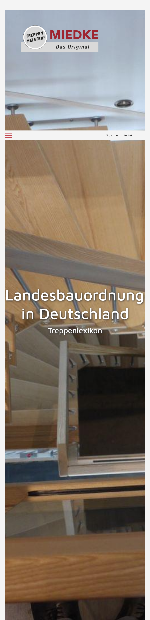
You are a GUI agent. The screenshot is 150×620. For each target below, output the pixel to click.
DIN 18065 (44, 552)
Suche (112, 4)
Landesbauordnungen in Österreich (120, 501)
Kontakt (128, 4)
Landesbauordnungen (26, 533)
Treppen (23, 548)
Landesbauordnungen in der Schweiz (31, 501)
